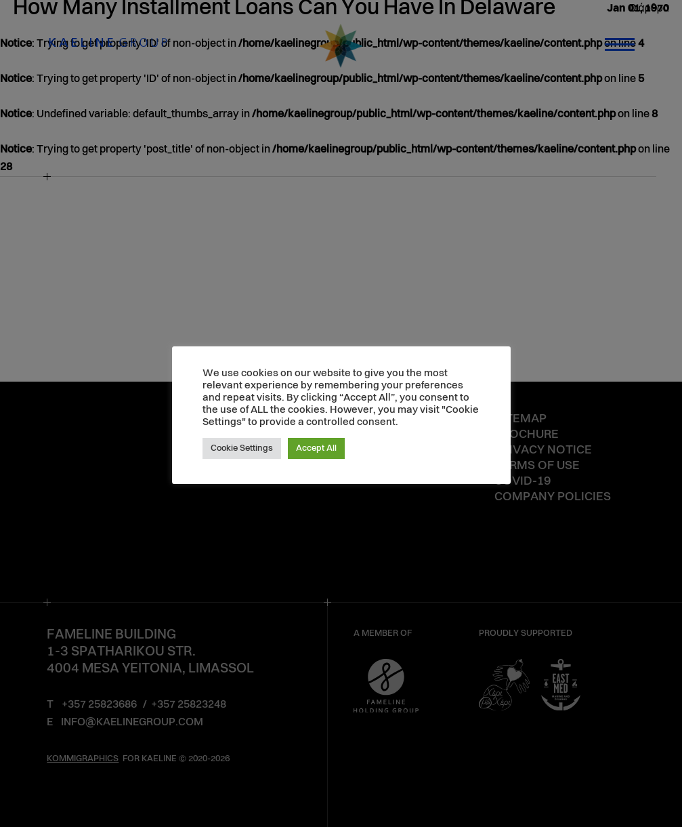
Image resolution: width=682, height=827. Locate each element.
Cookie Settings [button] (242, 448)
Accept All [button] (316, 448)
